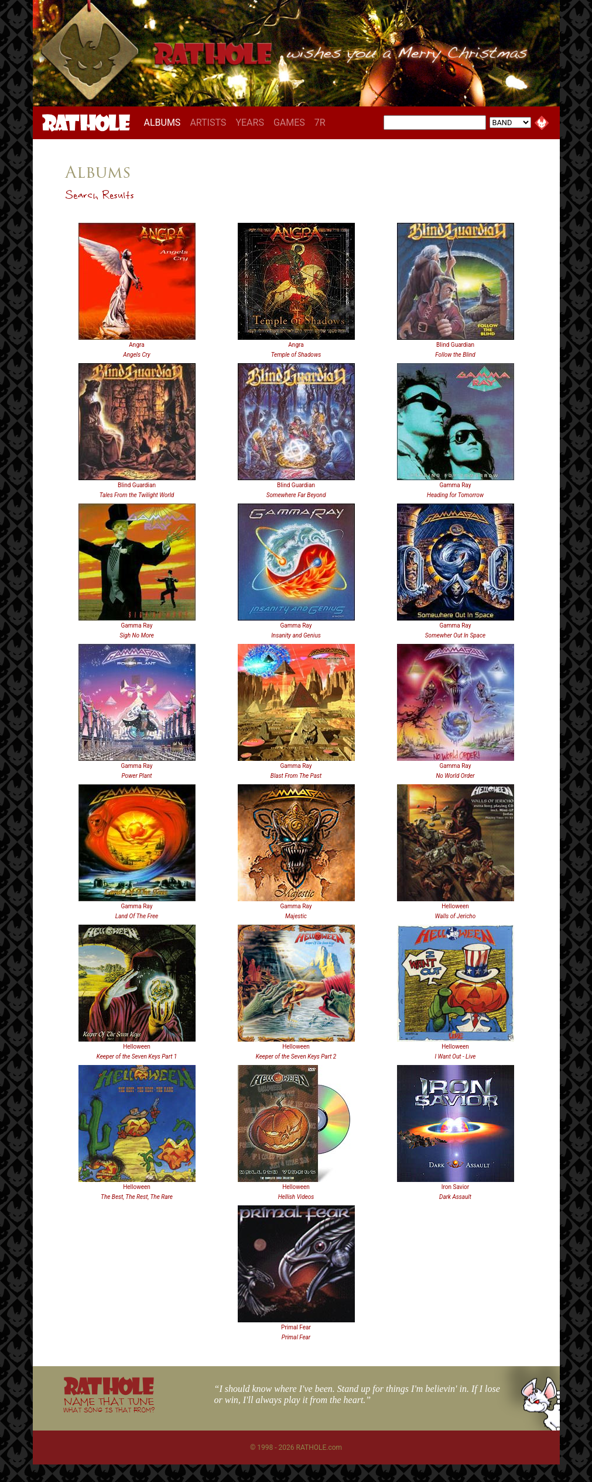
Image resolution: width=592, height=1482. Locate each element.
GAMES (289, 122)
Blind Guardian (455, 345)
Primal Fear (296, 1327)
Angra (136, 345)
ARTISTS (208, 122)
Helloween (455, 906)
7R (320, 122)
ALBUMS (165, 122)
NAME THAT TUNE (109, 1404)
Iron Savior (455, 1187)
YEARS (249, 122)
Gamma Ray (455, 485)
